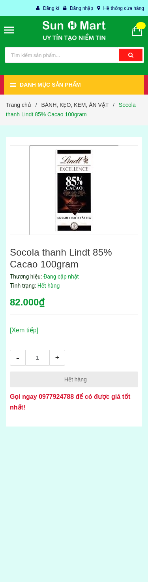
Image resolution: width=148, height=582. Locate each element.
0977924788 (56, 396)
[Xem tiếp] (24, 330)
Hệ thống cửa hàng (123, 8)
